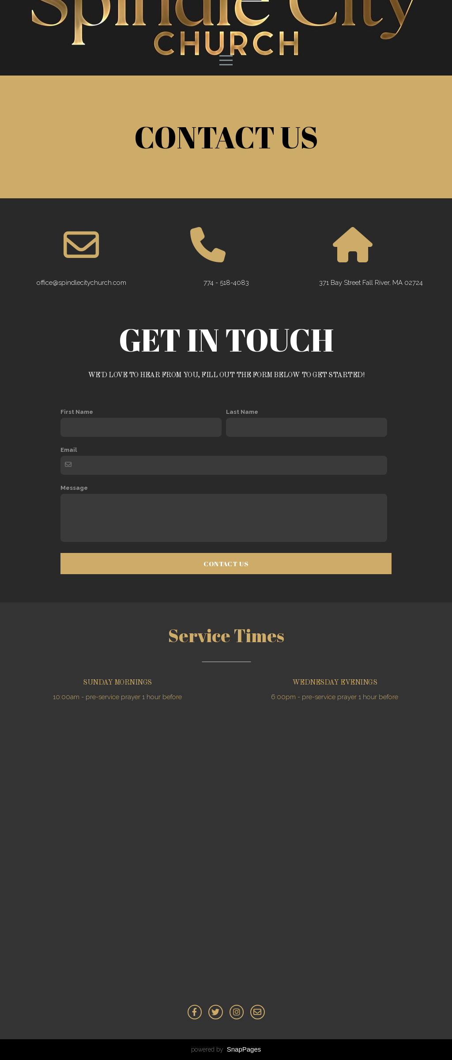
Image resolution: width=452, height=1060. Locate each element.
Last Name (242, 411)
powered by (226, 1049)
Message (74, 487)
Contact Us (226, 563)
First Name (76, 411)
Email (68, 449)
